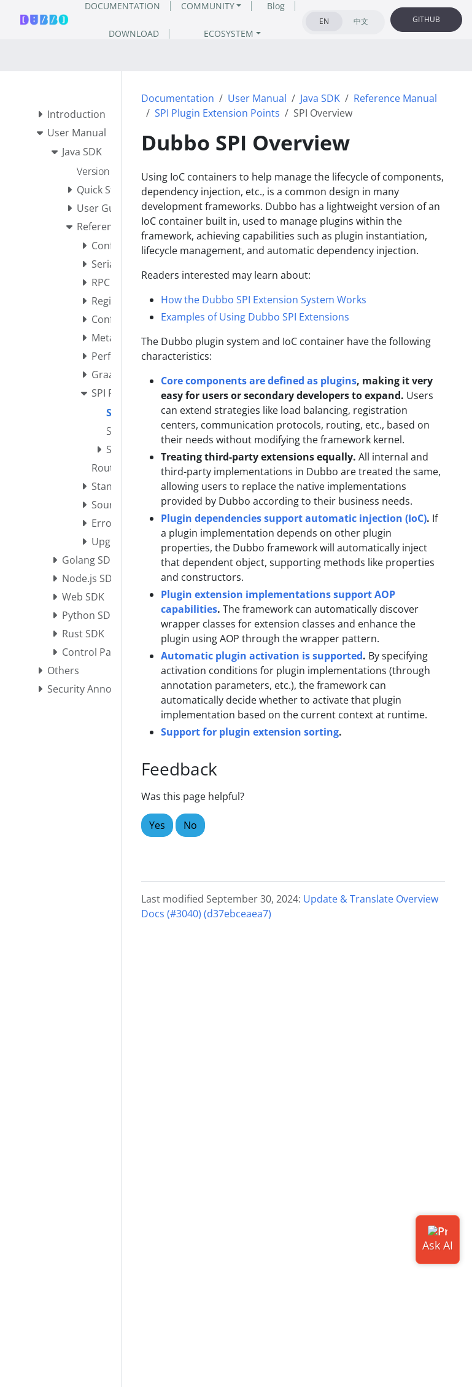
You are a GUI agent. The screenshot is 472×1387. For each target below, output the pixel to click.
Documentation (177, 98)
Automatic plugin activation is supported (262, 655)
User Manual (257, 98)
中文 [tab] (361, 21)
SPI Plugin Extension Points (217, 113)
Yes (157, 825)
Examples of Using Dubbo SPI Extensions (255, 317)
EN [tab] (324, 21)
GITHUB (426, 19)
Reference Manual (395, 98)
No (190, 825)
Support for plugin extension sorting (250, 732)
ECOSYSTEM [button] (228, 33)
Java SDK (320, 98)
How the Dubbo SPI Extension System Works (263, 299)
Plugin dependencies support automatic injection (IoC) (294, 518)
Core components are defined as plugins (259, 380)
